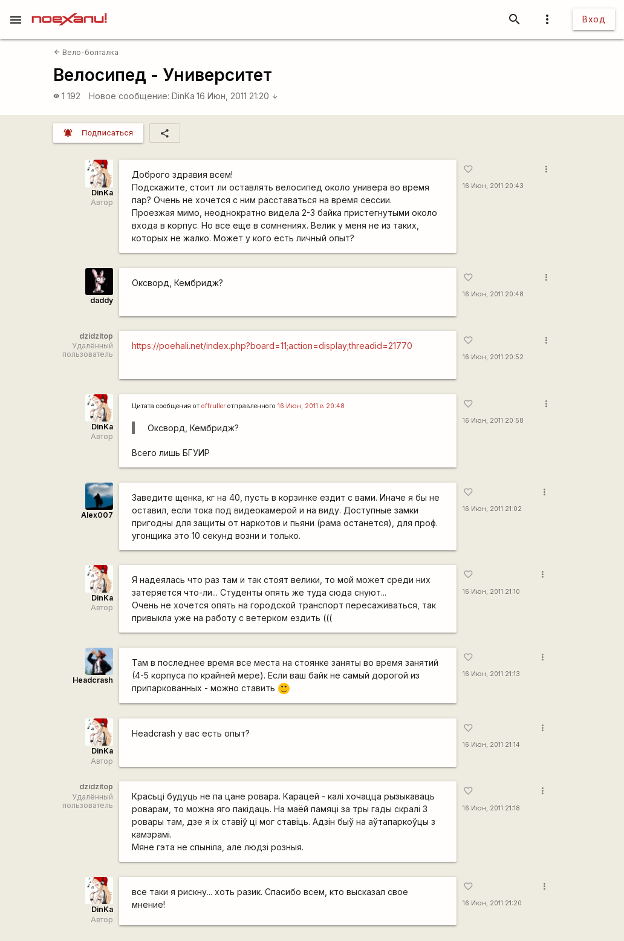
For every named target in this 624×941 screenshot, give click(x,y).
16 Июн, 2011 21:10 (491, 592)
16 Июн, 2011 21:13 (491, 674)
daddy (101, 300)
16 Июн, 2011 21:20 (237, 96)
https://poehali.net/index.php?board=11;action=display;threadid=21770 (272, 345)
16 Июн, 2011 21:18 (491, 808)
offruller (213, 406)
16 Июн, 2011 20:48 (493, 294)
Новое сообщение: (129, 96)
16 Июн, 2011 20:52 (493, 357)
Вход (593, 19)
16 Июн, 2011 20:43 (493, 186)
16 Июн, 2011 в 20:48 (311, 406)
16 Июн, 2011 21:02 (492, 509)
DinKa (183, 96)
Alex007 (97, 514)
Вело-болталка (86, 52)
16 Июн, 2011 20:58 (493, 421)
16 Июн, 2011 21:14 (491, 745)
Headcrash (93, 680)
